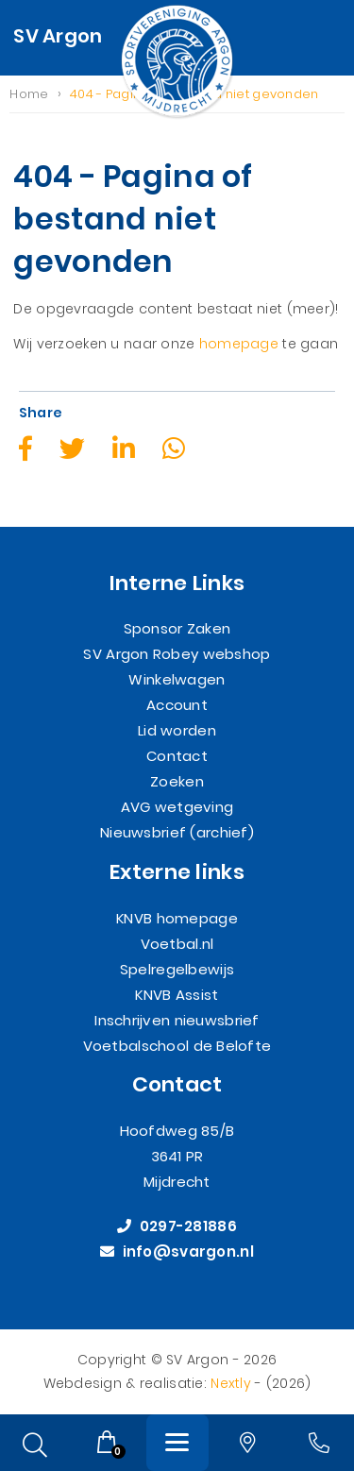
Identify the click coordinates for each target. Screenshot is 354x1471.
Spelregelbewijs (177, 969)
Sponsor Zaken (177, 629)
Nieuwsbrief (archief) (177, 833)
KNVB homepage (177, 918)
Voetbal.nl (177, 944)
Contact (177, 757)
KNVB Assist (176, 995)
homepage (238, 344)
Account (177, 706)
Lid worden (177, 731)
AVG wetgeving (177, 808)
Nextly (231, 1383)
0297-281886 (177, 1227)
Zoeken (177, 782)
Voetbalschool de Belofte (177, 1046)
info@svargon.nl (177, 1252)
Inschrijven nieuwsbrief (176, 1020)
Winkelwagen (176, 680)
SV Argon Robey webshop (176, 655)
